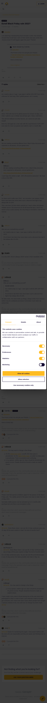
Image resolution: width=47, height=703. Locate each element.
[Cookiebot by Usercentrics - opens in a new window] (36, 316)
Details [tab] (23, 322)
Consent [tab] (8, 322)
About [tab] (38, 322)
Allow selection (23, 379)
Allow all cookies (23, 373)
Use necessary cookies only (23, 385)
